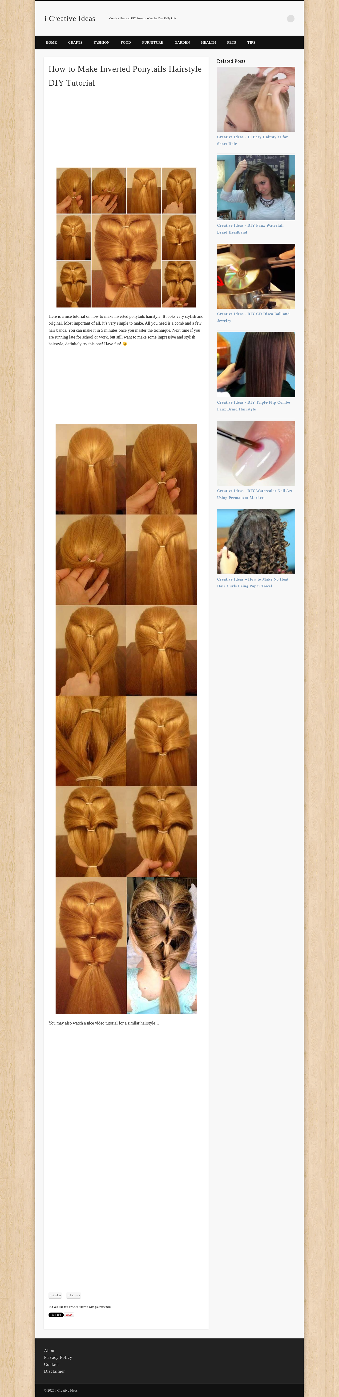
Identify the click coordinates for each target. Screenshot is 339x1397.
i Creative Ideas (70, 18)
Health (208, 42)
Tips (251, 42)
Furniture (152, 42)
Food (126, 42)
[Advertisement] (126, 127)
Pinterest (281, 18)
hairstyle (75, 1295)
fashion (56, 1295)
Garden (182, 42)
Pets (231, 42)
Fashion (101, 42)
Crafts (75, 42)
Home (51, 42)
